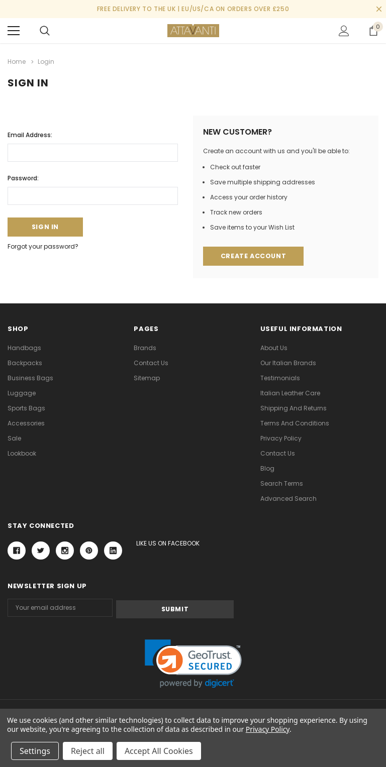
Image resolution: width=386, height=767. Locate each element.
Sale (14, 438)
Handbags (24, 348)
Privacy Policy (281, 438)
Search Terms (281, 483)
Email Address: (30, 134)
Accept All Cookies (159, 750)
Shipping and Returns (293, 408)
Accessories (26, 423)
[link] (193, 662)
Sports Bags (26, 408)
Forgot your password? (43, 246)
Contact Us (151, 363)
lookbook (22, 453)
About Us (273, 348)
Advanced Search (288, 498)
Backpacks (25, 363)
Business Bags (30, 378)
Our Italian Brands (288, 363)
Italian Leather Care (290, 393)
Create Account (253, 256)
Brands (145, 348)
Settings (35, 750)
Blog (267, 468)
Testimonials (280, 378)
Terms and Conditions (294, 423)
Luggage (22, 393)
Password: (23, 177)
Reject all (88, 750)
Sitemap (147, 378)
